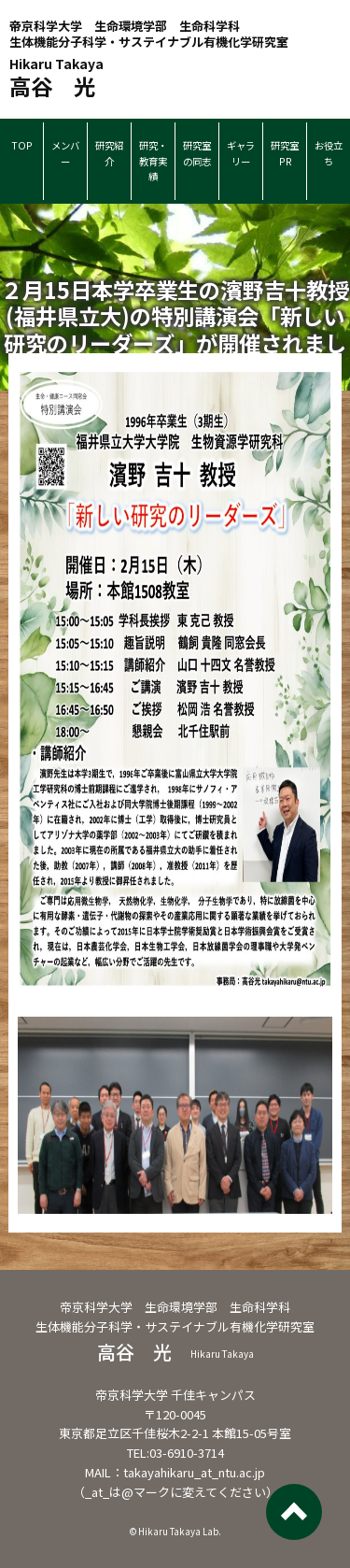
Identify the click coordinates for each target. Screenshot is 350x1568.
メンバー (65, 153)
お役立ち (329, 153)
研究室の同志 (197, 153)
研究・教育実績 (153, 160)
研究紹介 (109, 153)
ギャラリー (241, 153)
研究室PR (285, 153)
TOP (22, 145)
